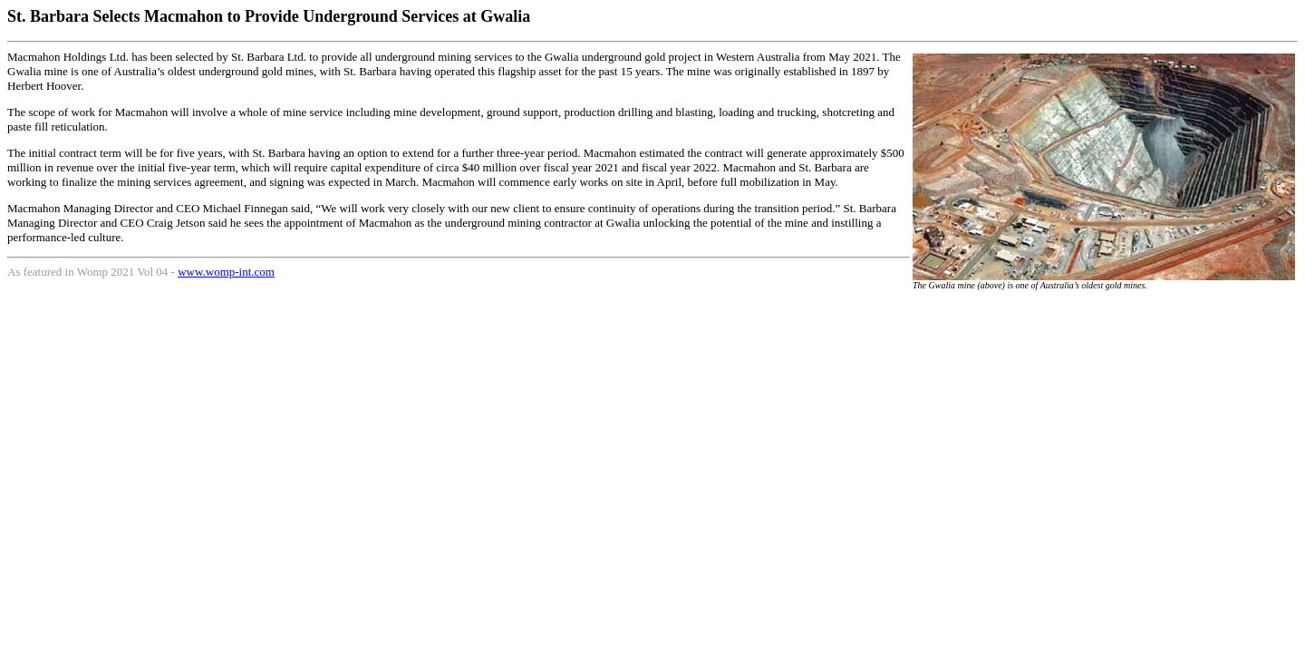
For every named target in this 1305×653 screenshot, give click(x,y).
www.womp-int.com (226, 271)
